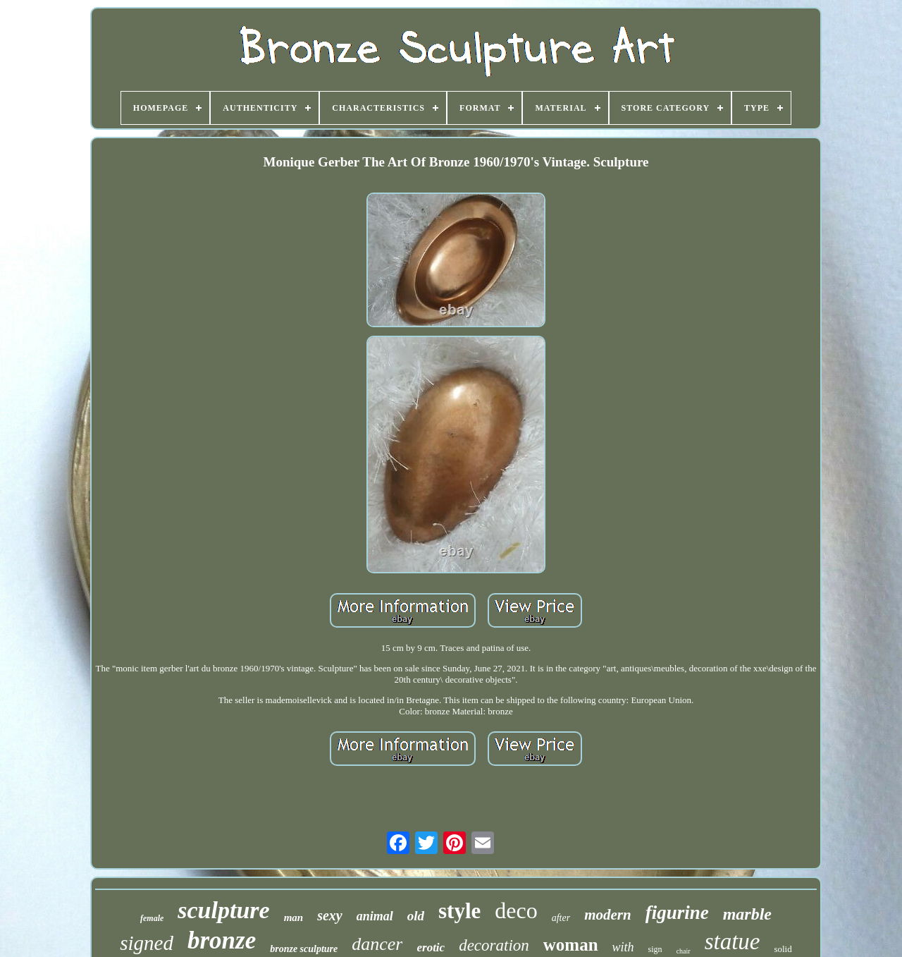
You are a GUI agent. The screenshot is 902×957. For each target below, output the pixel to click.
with (623, 947)
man (294, 917)
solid (782, 949)
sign (655, 949)
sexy (329, 915)
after (561, 918)
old (415, 915)
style (459, 910)
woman (570, 944)
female (151, 918)
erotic (430, 947)
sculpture (223, 910)
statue (732, 941)
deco (516, 910)
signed (146, 943)
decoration (494, 945)
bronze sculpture (304, 949)
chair (683, 951)
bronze (221, 940)
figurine (677, 912)
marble (747, 914)
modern (607, 914)
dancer (377, 944)
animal (375, 916)
